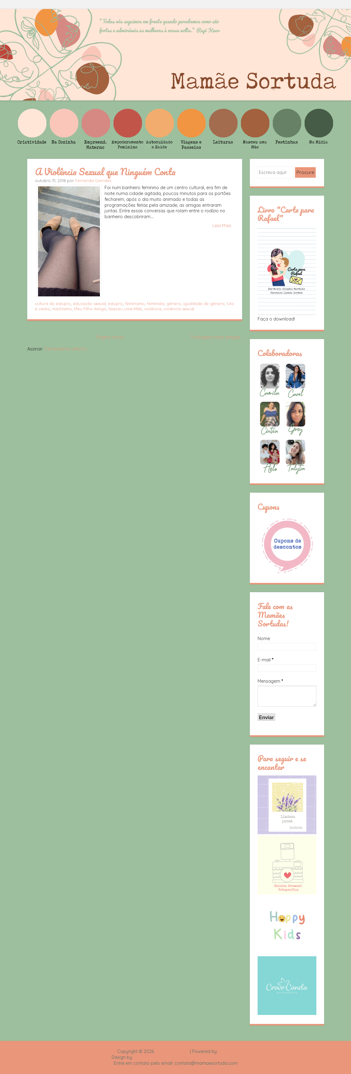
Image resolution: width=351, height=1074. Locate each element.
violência (152, 308)
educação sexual (89, 303)
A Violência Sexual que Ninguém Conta (105, 171)
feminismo (135, 303)
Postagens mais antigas (216, 337)
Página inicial (109, 337)
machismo (62, 308)
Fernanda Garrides (93, 180)
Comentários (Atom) (65, 349)
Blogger (226, 1051)
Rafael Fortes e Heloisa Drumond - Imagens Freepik (186, 1057)
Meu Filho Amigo (90, 308)
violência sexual (179, 308)
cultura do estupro (53, 303)
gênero (173, 303)
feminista (155, 303)
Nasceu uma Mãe (125, 308)
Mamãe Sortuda (172, 1051)
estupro (115, 303)
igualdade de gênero (204, 303)
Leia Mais (221, 225)
